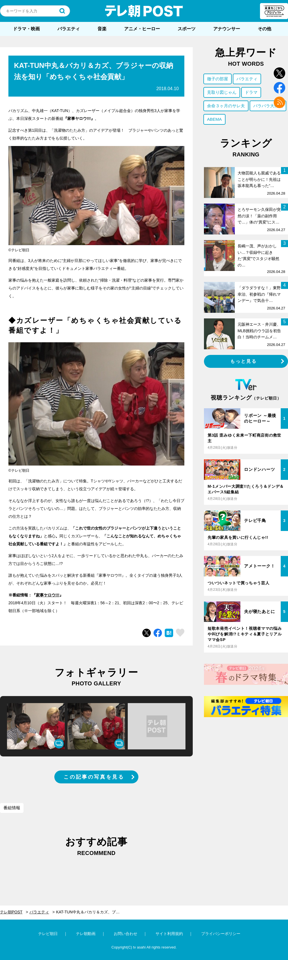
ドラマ (251, 92)
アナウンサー (226, 28)
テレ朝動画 (86, 933)
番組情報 (11, 807)
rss (279, 102)
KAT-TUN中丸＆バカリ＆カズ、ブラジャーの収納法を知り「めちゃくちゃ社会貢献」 (92, 912)
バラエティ (68, 28)
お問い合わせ (125, 933)
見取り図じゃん (221, 92)
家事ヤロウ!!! (47, 595)
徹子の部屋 (217, 78)
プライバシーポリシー (220, 933)
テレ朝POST (144, 11)
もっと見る (243, 361)
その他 (264, 28)
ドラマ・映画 (26, 28)
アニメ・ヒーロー (142, 28)
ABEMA (214, 119)
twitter (279, 73)
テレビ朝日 (48, 933)
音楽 (101, 28)
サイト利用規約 (169, 933)
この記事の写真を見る (94, 777)
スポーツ (187, 28)
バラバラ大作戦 (268, 105)
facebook (279, 88)
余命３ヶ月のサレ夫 (226, 105)
